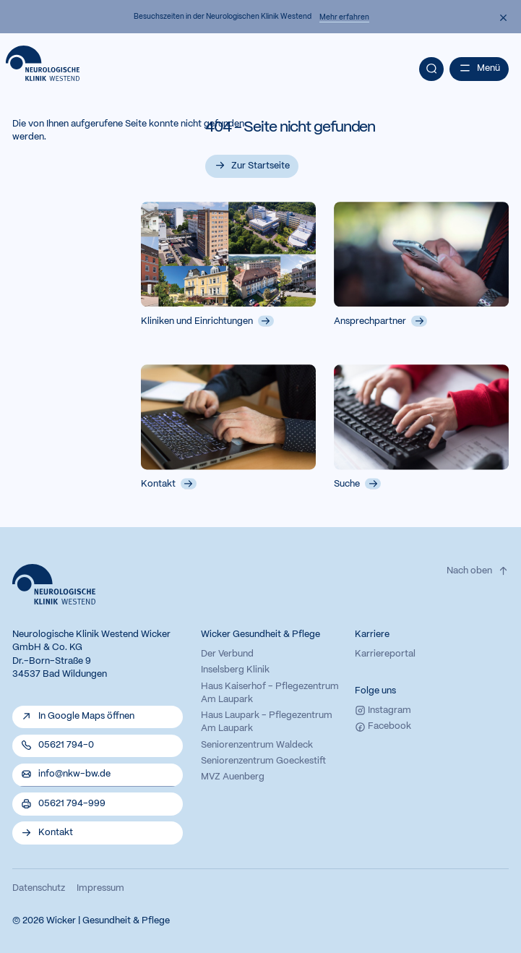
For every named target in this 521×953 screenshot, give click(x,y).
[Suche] (431, 69)
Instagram (383, 710)
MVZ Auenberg (232, 777)
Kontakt (169, 483)
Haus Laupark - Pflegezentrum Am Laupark (266, 722)
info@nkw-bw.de (74, 774)
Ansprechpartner (380, 320)
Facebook (383, 727)
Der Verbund (227, 654)
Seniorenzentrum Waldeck (257, 745)
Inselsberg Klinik (235, 670)
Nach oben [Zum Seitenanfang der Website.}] (478, 570)
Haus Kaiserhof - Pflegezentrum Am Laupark (270, 693)
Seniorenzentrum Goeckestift (263, 761)
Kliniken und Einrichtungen (207, 320)
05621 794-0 (66, 745)
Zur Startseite (260, 166)
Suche (357, 483)
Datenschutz (38, 888)
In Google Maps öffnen (86, 716)
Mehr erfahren (344, 16)
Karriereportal (385, 654)
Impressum (100, 888)
